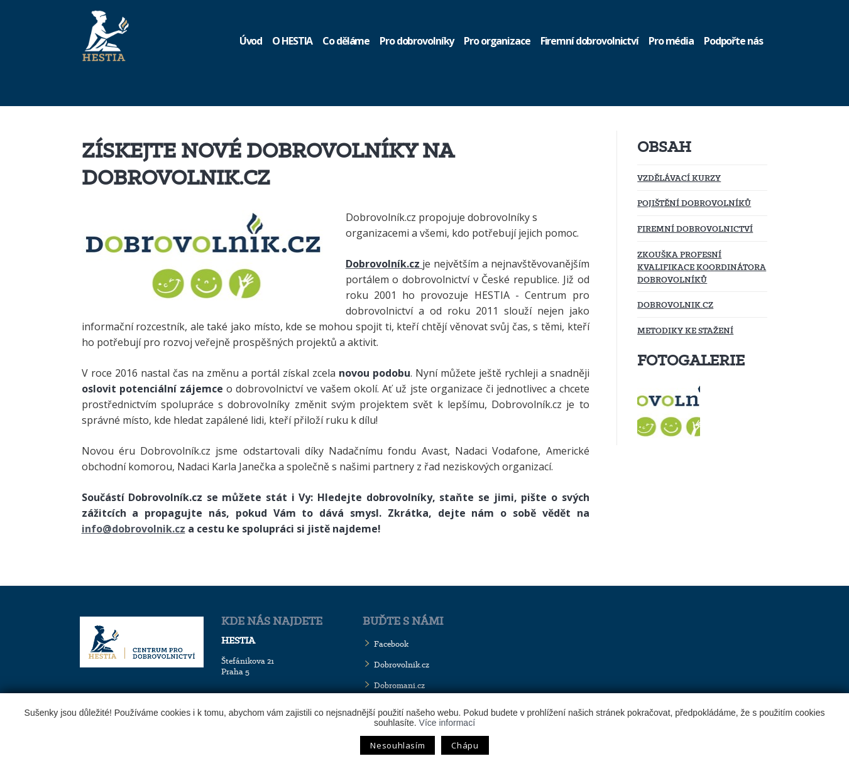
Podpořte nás (733, 41)
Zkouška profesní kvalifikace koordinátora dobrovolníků (701, 267)
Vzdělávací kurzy (679, 177)
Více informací (447, 723)
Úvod (251, 41)
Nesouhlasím (397, 745)
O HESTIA (292, 41)
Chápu (464, 745)
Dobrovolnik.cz (675, 304)
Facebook (391, 644)
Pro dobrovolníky (417, 41)
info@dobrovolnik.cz (133, 529)
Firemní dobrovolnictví (589, 41)
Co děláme (346, 41)
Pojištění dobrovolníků (694, 202)
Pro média (671, 41)
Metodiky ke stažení (685, 330)
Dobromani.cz (399, 685)
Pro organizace (497, 41)
